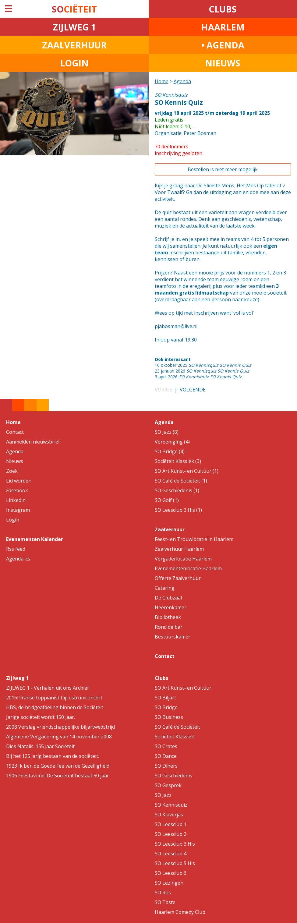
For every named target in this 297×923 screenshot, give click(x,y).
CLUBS (223, 9)
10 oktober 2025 (203, 365)
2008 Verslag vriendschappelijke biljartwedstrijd (60, 726)
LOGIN (74, 63)
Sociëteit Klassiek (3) (178, 461)
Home (161, 81)
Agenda (182, 81)
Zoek (12, 471)
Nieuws (14, 461)
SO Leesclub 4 (170, 853)
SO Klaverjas (169, 814)
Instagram (18, 510)
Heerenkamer (170, 607)
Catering (165, 588)
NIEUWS (222, 63)
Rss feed (15, 549)
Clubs (161, 678)
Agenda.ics (18, 558)
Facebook (17, 490)
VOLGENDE (193, 389)
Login (12, 519)
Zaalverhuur (170, 529)
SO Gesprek (168, 785)
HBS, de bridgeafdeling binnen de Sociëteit (54, 707)
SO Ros (163, 892)
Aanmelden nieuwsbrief (33, 441)
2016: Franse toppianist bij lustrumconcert (54, 697)
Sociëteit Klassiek (174, 736)
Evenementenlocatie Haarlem (188, 568)
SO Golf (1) (167, 500)
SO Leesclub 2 (170, 834)
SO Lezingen (169, 882)
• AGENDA (222, 45)
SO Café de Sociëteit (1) (181, 480)
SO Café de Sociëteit (177, 726)
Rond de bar (168, 627)
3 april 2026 (198, 377)
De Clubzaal (168, 597)
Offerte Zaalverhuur (178, 578)
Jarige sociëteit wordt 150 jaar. (40, 717)
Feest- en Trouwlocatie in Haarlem (194, 539)
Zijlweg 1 (17, 678)
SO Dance (166, 756)
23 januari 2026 (202, 371)
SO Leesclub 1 (170, 824)
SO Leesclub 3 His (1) (178, 510)
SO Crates (166, 746)
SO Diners (166, 765)
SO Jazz (163, 795)
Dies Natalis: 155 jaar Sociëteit (40, 746)
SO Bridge (166, 707)
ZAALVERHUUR (74, 45)
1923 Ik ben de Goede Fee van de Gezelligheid (57, 765)
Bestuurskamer (172, 636)
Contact (15, 432)
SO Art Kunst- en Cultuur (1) (186, 471)
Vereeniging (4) (172, 441)
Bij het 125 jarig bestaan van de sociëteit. (52, 756)
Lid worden (18, 480)
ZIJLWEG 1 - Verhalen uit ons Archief (47, 687)
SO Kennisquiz (171, 804)
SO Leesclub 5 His (175, 863)
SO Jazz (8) (167, 432)
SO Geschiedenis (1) (177, 490)
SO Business (169, 717)
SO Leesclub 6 (170, 873)
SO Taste (165, 902)
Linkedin (16, 500)
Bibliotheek (168, 617)
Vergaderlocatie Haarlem (183, 558)
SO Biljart (165, 697)
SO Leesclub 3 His (175, 843)
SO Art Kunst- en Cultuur (183, 687)
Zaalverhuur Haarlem (179, 549)
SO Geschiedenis (173, 775)
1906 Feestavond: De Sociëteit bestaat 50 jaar (57, 775)
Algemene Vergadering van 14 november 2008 (59, 736)
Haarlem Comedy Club (180, 912)
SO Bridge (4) (170, 451)
